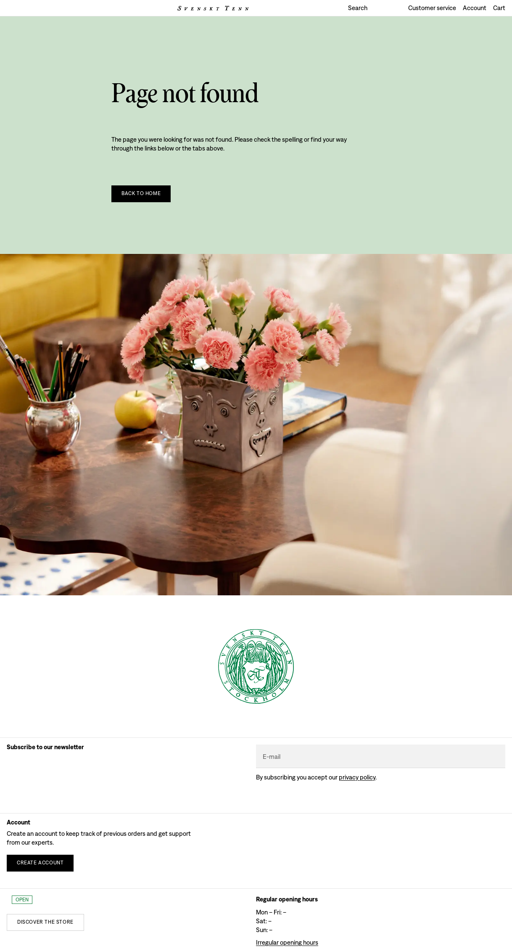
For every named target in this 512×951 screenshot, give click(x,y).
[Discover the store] (45, 922)
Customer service (432, 7)
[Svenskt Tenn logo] (213, 8)
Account (474, 7)
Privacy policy (357, 777)
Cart (499, 7)
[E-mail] (380, 756)
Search (357, 7)
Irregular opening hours (287, 942)
